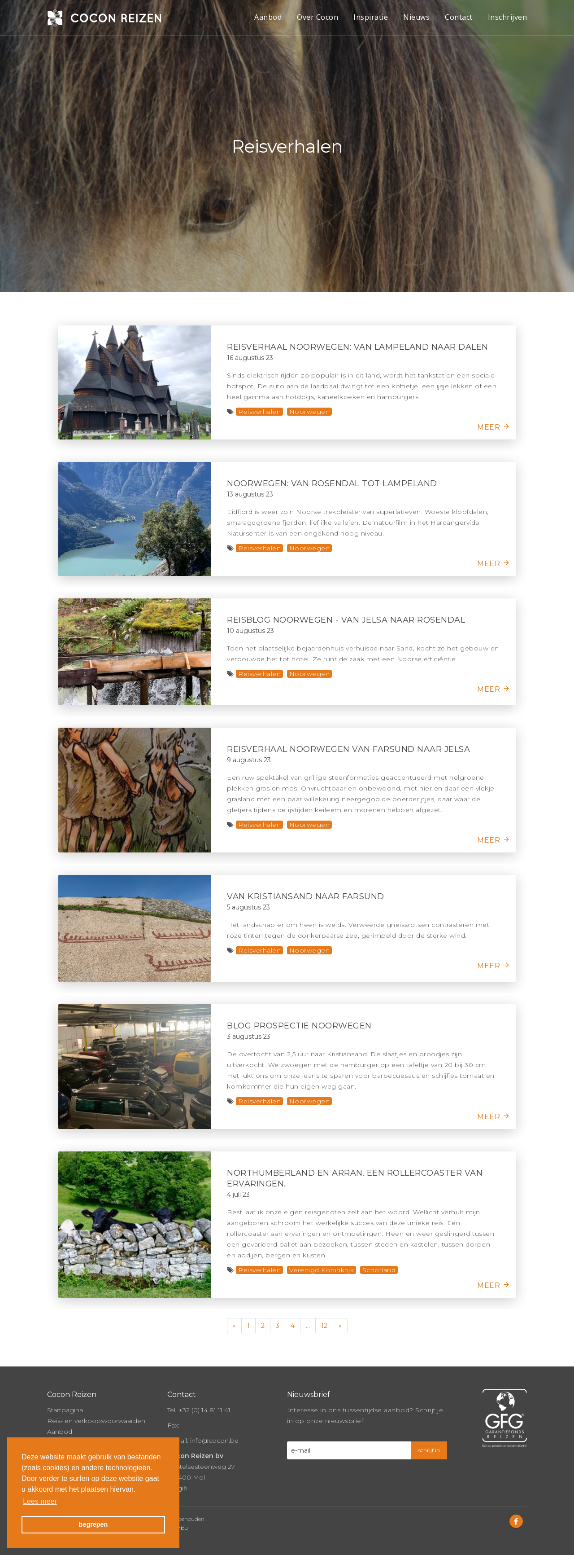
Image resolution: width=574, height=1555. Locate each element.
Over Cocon (317, 17)
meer (488, 427)
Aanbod (268, 17)
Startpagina (65, 1410)
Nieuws (416, 17)
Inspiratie (370, 17)
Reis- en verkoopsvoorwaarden (96, 1421)
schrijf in (429, 1450)
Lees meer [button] (40, 1501)
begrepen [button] (93, 1524)
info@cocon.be (214, 1440)
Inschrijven (507, 17)
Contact (459, 17)
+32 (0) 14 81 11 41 (204, 1410)
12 (324, 1326)
